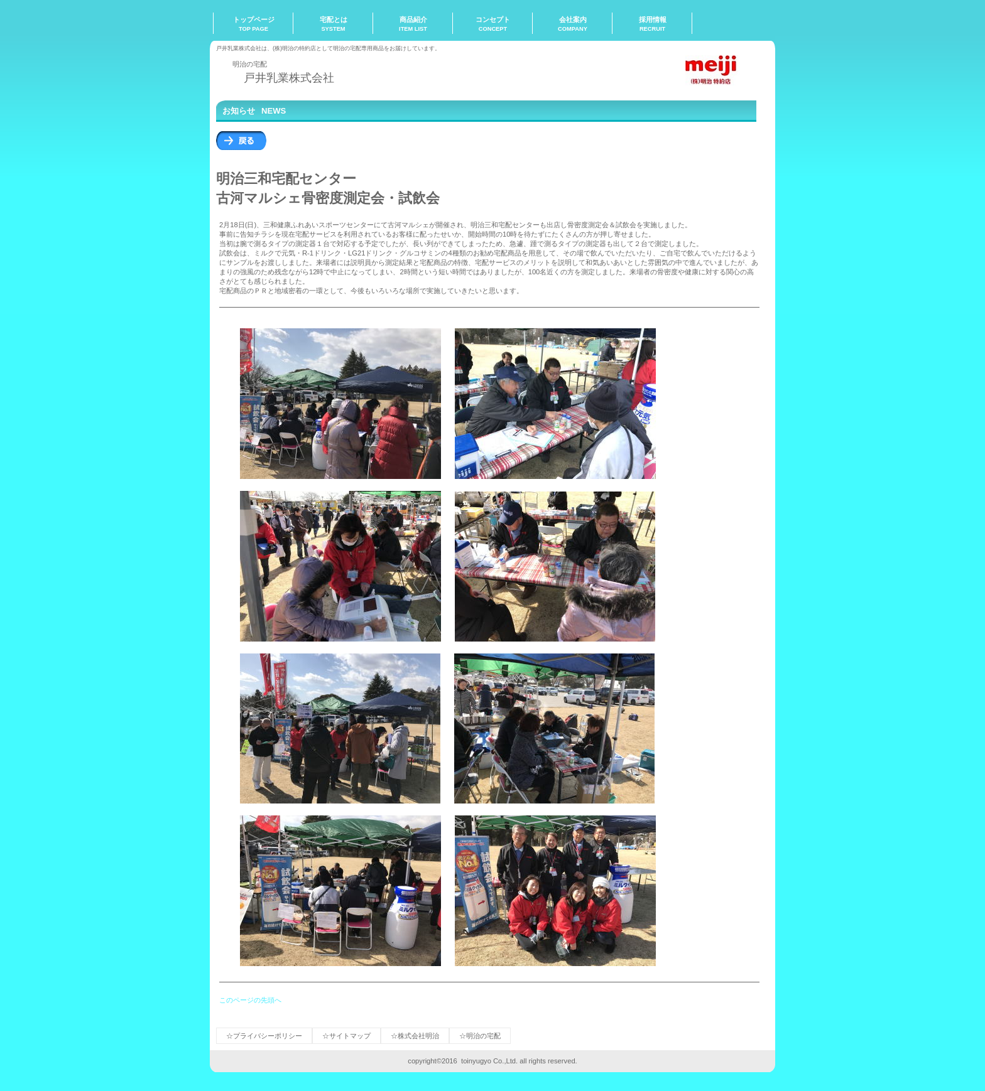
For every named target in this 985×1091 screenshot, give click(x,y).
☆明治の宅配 (480, 1036)
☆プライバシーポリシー (264, 1036)
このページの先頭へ (250, 1000)
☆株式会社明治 (415, 1036)
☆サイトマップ (346, 1036)
